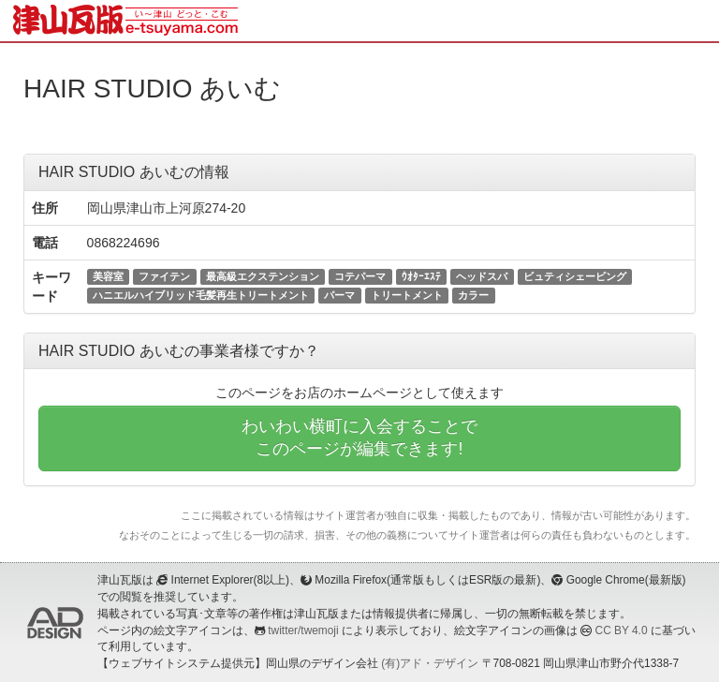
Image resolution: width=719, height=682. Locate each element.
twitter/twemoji (303, 630)
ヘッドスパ (481, 276)
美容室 (108, 276)
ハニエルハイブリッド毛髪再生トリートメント (201, 295)
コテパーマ (360, 276)
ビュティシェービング (574, 276)
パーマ (339, 295)
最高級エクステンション (262, 276)
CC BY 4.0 (621, 630)
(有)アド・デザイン (429, 663)
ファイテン (164, 276)
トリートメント (407, 295)
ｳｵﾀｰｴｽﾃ (421, 276)
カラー (473, 295)
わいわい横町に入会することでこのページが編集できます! (359, 437)
